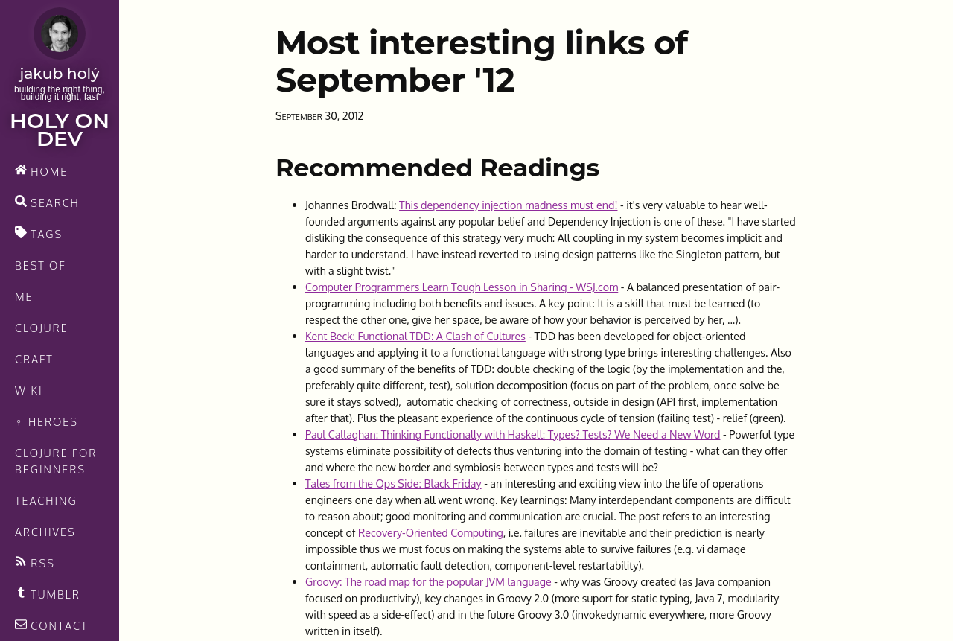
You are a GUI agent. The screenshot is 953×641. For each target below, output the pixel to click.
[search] (59, 202)
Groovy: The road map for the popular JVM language (428, 581)
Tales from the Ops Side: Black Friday (393, 483)
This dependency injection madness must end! (508, 204)
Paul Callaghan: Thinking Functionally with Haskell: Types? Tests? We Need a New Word (512, 434)
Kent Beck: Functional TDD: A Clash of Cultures (415, 335)
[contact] (59, 625)
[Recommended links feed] (59, 594)
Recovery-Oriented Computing (430, 532)
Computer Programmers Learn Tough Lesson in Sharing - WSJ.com (461, 286)
